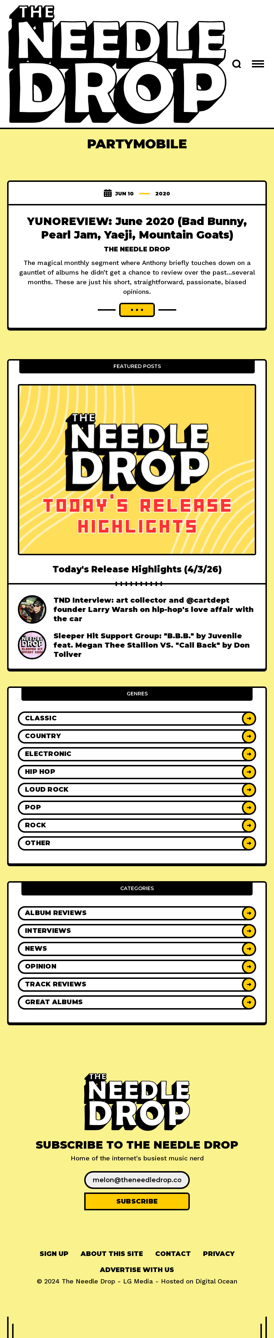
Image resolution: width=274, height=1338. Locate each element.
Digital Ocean (216, 1281)
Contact (173, 1254)
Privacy (218, 1254)
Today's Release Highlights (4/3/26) (137, 569)
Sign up (54, 1254)
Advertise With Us (137, 1270)
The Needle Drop (137, 248)
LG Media (138, 1281)
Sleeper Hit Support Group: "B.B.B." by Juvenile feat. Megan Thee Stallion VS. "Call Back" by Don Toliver (152, 645)
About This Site (112, 1254)
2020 (162, 193)
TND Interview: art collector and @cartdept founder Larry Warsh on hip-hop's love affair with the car (154, 609)
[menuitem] (54, 1254)
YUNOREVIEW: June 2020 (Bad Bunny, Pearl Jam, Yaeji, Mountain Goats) (137, 227)
